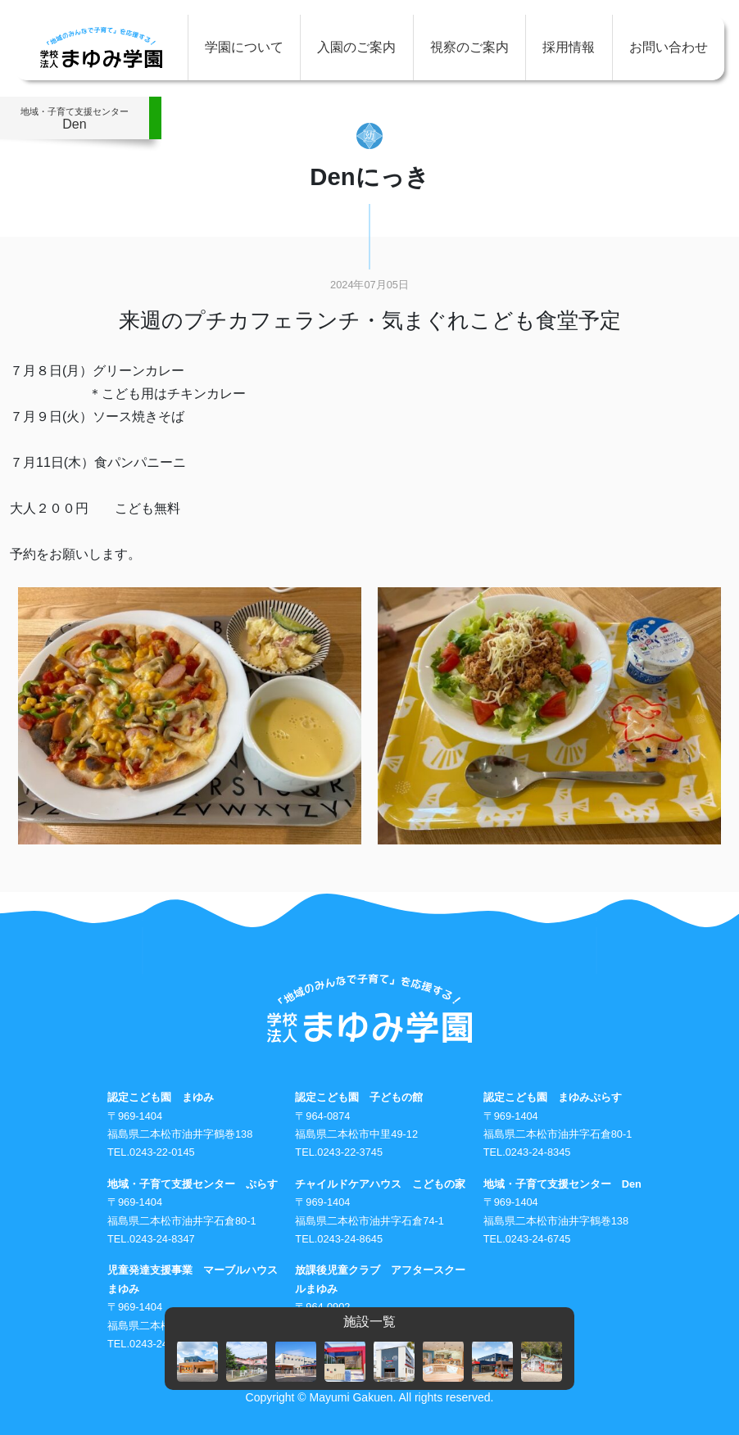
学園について (244, 47)
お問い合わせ (668, 47)
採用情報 (568, 47)
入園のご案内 (356, 47)
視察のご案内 (469, 47)
